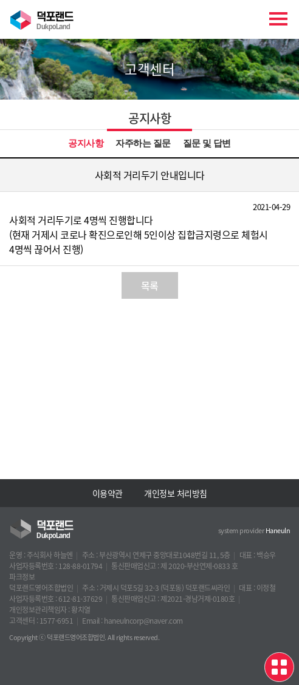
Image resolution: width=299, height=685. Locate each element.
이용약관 (107, 493)
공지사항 (85, 143)
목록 (150, 285)
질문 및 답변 (207, 143)
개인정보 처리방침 (175, 493)
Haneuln (278, 530)
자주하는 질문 (142, 143)
